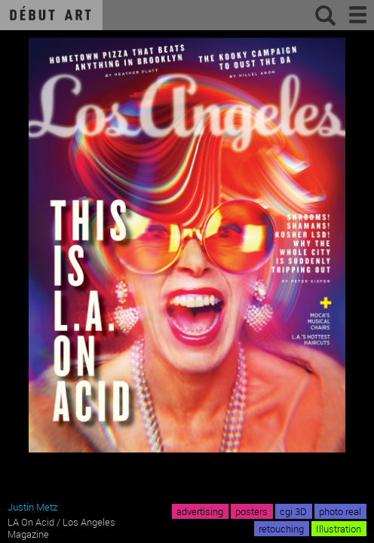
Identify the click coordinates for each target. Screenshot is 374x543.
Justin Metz (32, 507)
